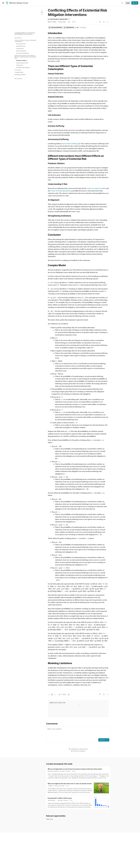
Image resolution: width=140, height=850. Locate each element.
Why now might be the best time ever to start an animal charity (70, 783)
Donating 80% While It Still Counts (60, 798)
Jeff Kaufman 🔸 (52, 800)
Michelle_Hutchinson (53, 771)
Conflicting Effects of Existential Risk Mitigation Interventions (25, 33)
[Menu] (3, 3)
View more (49, 819)
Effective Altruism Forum (17, 3)
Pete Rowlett (54, 19)
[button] (60, 694)
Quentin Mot (64, 19)
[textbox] (78, 732)
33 (73, 771)
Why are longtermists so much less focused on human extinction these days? (75, 769)
